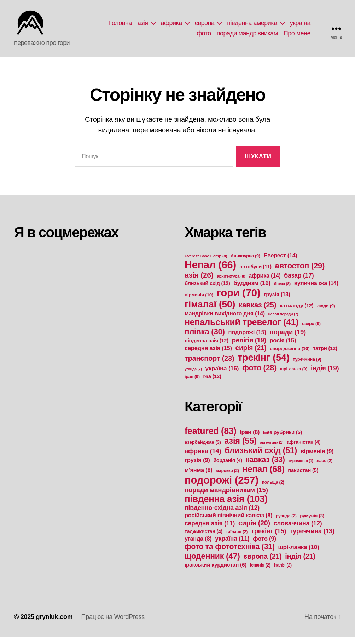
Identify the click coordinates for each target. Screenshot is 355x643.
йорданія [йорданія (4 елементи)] (227, 466)
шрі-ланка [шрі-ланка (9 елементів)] (293, 374)
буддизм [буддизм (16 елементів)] (251, 288)
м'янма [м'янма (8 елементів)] (198, 476)
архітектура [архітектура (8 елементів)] (231, 282)
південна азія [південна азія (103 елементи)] (226, 505)
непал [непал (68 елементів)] (264, 475)
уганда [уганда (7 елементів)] (193, 375)
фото (204, 36)
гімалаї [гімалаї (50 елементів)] (210, 310)
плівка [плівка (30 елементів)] (205, 337)
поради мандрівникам (247, 36)
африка (171, 25)
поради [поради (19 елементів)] (288, 338)
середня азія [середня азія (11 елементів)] (210, 529)
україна (300, 25)
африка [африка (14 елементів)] (264, 281)
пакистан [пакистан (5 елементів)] (303, 476)
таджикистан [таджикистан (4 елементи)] (203, 537)
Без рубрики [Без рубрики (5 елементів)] (282, 438)
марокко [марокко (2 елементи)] (227, 476)
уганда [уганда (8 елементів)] (198, 544)
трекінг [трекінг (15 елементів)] (268, 537)
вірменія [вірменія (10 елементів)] (199, 300)
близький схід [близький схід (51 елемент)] (261, 456)
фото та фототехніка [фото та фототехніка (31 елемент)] (230, 552)
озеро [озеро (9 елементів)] (311, 329)
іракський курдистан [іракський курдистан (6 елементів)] (215, 571)
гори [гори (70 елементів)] (239, 299)
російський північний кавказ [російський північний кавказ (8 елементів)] (228, 521)
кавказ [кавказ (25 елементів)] (257, 311)
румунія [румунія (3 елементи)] (312, 521)
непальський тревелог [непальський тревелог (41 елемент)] (241, 328)
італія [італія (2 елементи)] (283, 571)
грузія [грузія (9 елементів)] (197, 466)
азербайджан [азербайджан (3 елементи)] (203, 448)
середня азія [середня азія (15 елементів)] (208, 354)
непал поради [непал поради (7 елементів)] (283, 320)
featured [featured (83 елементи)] (210, 437)
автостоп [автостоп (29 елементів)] (300, 271)
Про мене (297, 36)
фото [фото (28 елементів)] (259, 373)
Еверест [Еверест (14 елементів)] (280, 261)
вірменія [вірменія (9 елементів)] (317, 457)
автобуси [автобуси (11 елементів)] (256, 272)
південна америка (252, 25)
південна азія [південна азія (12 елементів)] (206, 346)
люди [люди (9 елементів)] (326, 311)
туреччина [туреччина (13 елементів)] (312, 537)
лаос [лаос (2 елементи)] (324, 466)
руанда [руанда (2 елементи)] (286, 521)
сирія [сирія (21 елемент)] (251, 354)
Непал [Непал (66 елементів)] (210, 271)
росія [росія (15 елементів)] (282, 346)
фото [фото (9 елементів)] (264, 544)
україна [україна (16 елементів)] (222, 374)
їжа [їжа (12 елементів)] (212, 382)
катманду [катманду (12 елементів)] (296, 311)
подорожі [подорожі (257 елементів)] (221, 486)
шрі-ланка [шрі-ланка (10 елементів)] (298, 553)
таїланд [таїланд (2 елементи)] (237, 537)
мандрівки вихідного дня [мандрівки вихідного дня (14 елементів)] (225, 319)
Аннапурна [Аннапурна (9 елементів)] (245, 262)
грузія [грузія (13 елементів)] (277, 300)
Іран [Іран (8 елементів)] (250, 438)
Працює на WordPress (112, 622)
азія (143, 25)
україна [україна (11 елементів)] (232, 544)
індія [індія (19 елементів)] (325, 374)
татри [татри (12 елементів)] (325, 354)
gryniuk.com (54, 622)
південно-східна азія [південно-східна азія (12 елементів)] (222, 513)
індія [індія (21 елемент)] (300, 562)
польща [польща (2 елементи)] (273, 488)
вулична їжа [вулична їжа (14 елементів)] (316, 289)
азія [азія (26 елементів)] (199, 281)
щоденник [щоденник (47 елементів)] (212, 562)
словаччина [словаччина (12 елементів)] (297, 529)
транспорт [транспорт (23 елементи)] (209, 364)
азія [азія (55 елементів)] (241, 446)
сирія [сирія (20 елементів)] (254, 529)
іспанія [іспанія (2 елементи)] (260, 571)
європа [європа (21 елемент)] (262, 562)
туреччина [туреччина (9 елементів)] (307, 365)
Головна (120, 25)
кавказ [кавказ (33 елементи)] (265, 465)
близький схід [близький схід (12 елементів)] (207, 289)
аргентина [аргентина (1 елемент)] (271, 448)
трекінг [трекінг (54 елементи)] (263, 363)
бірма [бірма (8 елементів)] (282, 289)
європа (205, 25)
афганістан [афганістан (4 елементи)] (303, 448)
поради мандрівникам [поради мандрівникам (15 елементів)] (226, 496)
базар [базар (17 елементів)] (299, 281)
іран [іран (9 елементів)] (192, 382)
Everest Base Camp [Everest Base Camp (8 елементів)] (206, 262)
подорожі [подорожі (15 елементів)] (247, 338)
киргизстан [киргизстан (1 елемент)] (300, 467)
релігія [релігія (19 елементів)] (249, 346)
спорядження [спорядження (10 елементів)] (289, 354)
